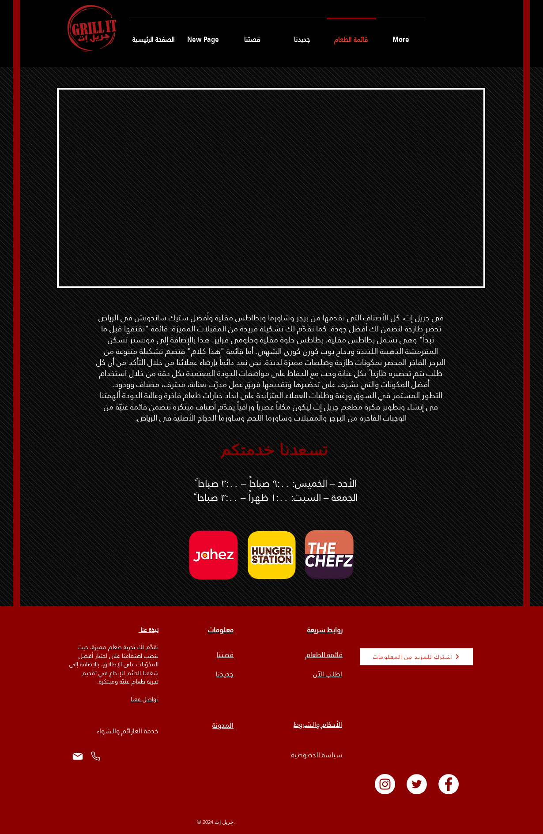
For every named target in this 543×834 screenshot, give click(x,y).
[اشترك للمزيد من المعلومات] (416, 656)
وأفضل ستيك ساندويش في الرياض (155, 317)
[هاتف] (95, 756)
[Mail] (77, 756)
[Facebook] (448, 784)
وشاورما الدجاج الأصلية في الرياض (191, 417)
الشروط (305, 724)
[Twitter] (417, 784)
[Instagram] (385, 784)
